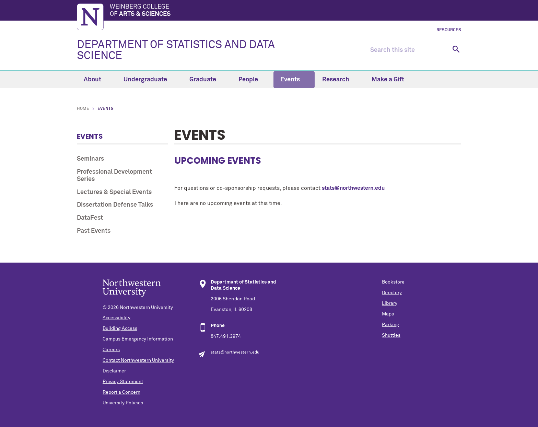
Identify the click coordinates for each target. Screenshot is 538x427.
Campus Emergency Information (138, 339)
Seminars (90, 159)
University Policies (123, 403)
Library (389, 303)
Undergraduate (149, 80)
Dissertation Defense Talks (115, 205)
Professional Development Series (114, 176)
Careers (111, 349)
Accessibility (116, 317)
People (252, 80)
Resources (448, 30)
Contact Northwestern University (138, 360)
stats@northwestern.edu (353, 188)
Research (339, 80)
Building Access (120, 328)
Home (83, 109)
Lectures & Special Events (114, 192)
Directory (392, 292)
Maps (388, 314)
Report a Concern (121, 392)
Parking (390, 324)
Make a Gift (388, 80)
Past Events (93, 231)
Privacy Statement (123, 381)
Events (294, 80)
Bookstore (393, 282)
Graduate (206, 80)
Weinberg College (285, 11)
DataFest (90, 218)
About (96, 80)
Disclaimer (114, 371)
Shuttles (391, 335)
